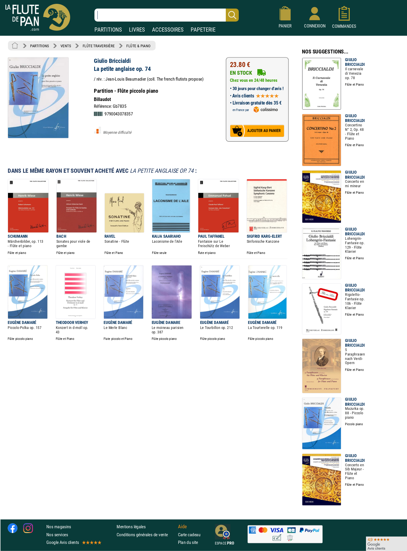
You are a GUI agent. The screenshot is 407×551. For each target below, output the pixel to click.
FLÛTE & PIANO (138, 45)
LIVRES (137, 29)
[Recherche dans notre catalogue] (166, 15)
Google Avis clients (73, 542)
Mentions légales (131, 526)
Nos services (57, 534)
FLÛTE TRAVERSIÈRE (99, 45)
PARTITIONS (108, 29)
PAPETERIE (203, 29)
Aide (182, 527)
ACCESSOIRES (168, 29)
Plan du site (188, 542)
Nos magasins (58, 526)
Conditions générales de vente (146, 534)
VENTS (66, 45)
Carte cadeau (189, 534)
